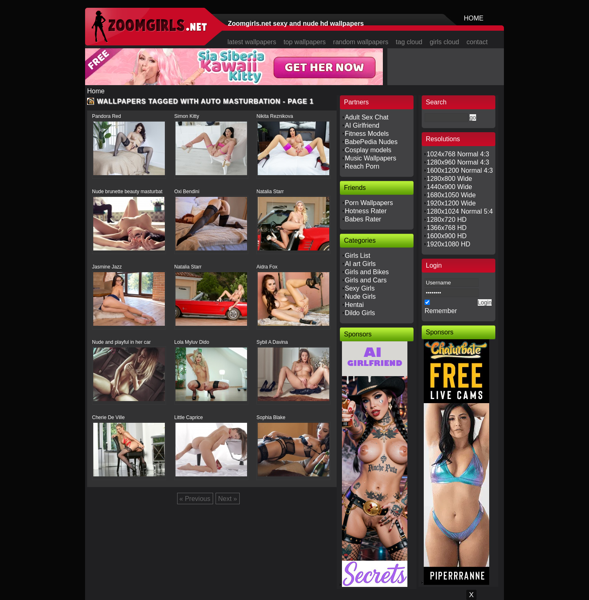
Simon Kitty (186, 116)
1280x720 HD (447, 219)
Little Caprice (188, 417)
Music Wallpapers (370, 158)
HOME (473, 18)
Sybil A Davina (272, 342)
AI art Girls (360, 263)
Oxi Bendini (186, 191)
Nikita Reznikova (274, 116)
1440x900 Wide (449, 186)
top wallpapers (304, 41)
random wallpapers (360, 41)
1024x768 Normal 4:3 (458, 154)
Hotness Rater (366, 211)
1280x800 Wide (449, 178)
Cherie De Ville (108, 417)
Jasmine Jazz (107, 267)
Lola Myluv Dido (191, 342)
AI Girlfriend (362, 125)
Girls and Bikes (367, 271)
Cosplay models (368, 150)
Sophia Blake (271, 417)
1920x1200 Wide (451, 203)
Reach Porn (362, 166)
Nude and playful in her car (121, 342)
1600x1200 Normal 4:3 (460, 170)
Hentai (354, 304)
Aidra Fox (266, 267)
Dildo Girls (360, 312)
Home (96, 91)
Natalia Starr (270, 191)
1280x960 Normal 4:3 (458, 162)
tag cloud (409, 41)
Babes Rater (363, 219)
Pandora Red (106, 116)
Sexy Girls (360, 288)
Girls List (357, 255)
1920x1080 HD (448, 244)
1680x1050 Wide (451, 195)
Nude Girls (360, 296)
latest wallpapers (251, 41)
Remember (441, 310)
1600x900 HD (447, 235)
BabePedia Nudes (371, 141)
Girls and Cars (366, 280)
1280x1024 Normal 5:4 (460, 211)
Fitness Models (367, 133)
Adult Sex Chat (367, 117)
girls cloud (444, 41)
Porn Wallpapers (369, 202)
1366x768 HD (447, 227)
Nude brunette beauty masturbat (127, 191)
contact (477, 41)
